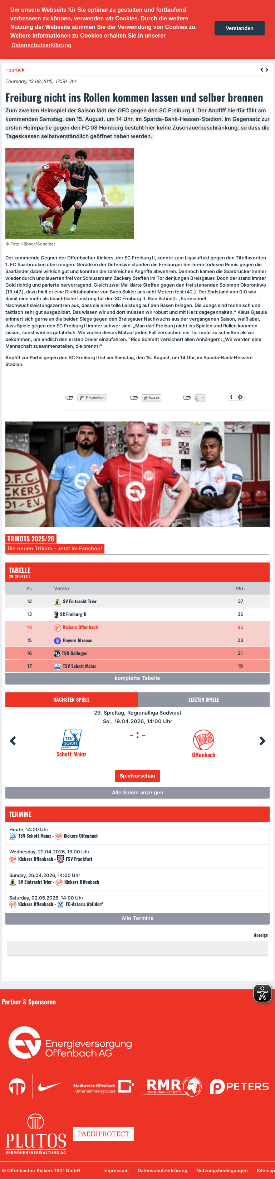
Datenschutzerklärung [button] (41, 45)
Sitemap (266, 1170)
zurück (15, 70)
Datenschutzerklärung (162, 1170)
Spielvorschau (137, 776)
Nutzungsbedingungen (222, 1170)
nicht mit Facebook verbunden (69, 398)
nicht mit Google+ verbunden (187, 398)
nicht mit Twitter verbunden (134, 398)
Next (262, 741)
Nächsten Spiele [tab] (71, 699)
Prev (12, 741)
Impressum (116, 1170)
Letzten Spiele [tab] (203, 699)
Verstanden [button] (240, 28)
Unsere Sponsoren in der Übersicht (46, 1012)
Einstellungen (240, 397)
